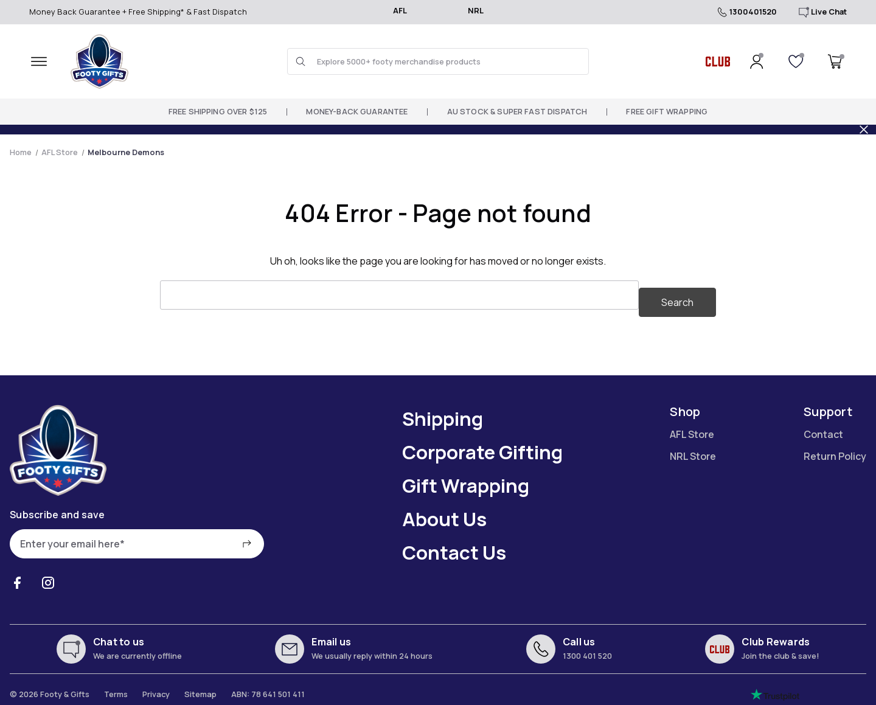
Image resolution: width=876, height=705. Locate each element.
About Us (444, 511)
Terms (116, 686)
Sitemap (200, 686)
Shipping (442, 411)
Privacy (156, 686)
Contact (823, 427)
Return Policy (835, 449)
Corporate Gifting (482, 444)
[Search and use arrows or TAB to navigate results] (438, 61)
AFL (400, 10)
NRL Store (693, 449)
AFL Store (692, 427)
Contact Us (454, 545)
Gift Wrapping (465, 478)
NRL (476, 10)
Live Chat (821, 12)
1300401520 (746, 12)
